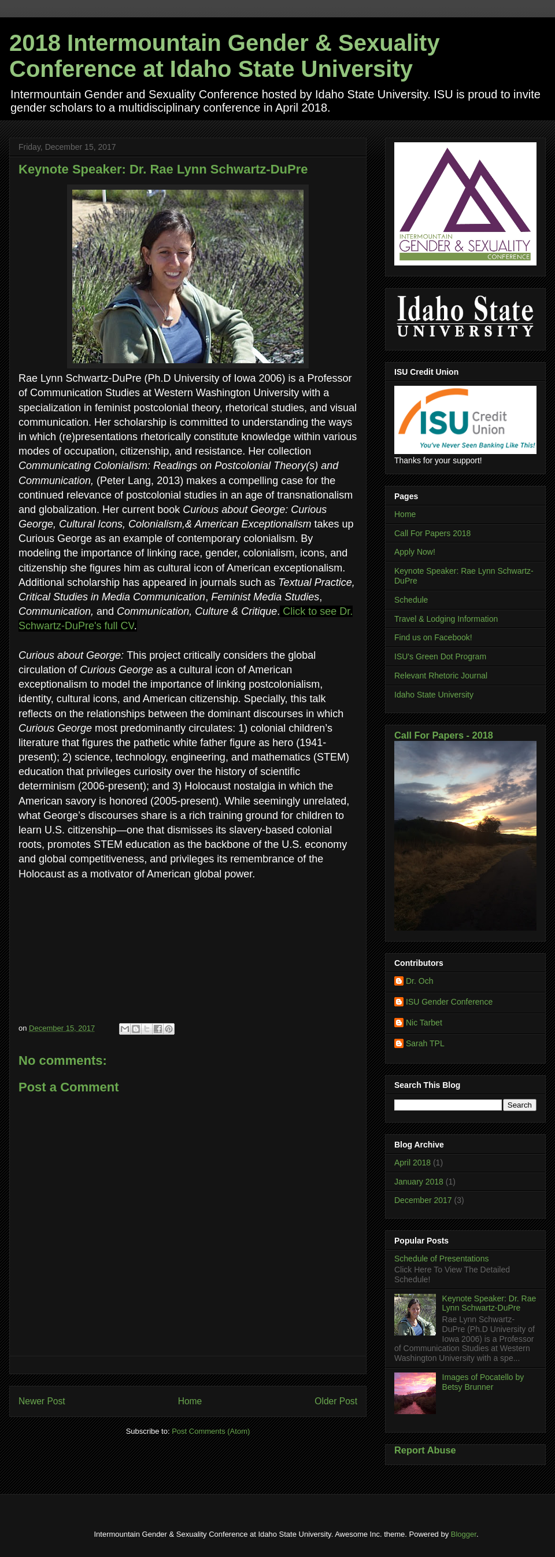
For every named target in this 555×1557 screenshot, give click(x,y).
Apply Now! (414, 551)
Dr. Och (419, 981)
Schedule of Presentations (441, 1258)
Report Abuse (425, 1450)
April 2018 (412, 1162)
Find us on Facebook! (433, 637)
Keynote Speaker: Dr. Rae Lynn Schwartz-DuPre (489, 1303)
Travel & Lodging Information (446, 618)
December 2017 (423, 1200)
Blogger (463, 1534)
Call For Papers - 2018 (443, 735)
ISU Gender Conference (449, 1001)
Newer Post (41, 1401)
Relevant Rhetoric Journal (440, 675)
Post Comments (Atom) (211, 1431)
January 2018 (418, 1181)
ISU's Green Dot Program (440, 656)
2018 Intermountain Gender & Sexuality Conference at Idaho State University (224, 56)
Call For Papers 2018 (432, 533)
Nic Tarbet (424, 1022)
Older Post (335, 1401)
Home (190, 1401)
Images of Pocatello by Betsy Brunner (483, 1382)
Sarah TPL (425, 1043)
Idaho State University (433, 694)
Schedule (411, 599)
